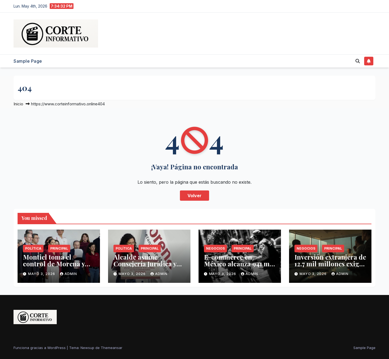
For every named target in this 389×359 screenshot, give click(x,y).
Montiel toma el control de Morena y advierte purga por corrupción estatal (54, 267)
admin (68, 274)
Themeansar (111, 347)
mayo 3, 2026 (42, 274)
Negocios (215, 248)
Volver (194, 195)
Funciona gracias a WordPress (40, 347)
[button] (358, 61)
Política (33, 248)
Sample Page (28, 61)
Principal (59, 248)
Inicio (18, 103)
